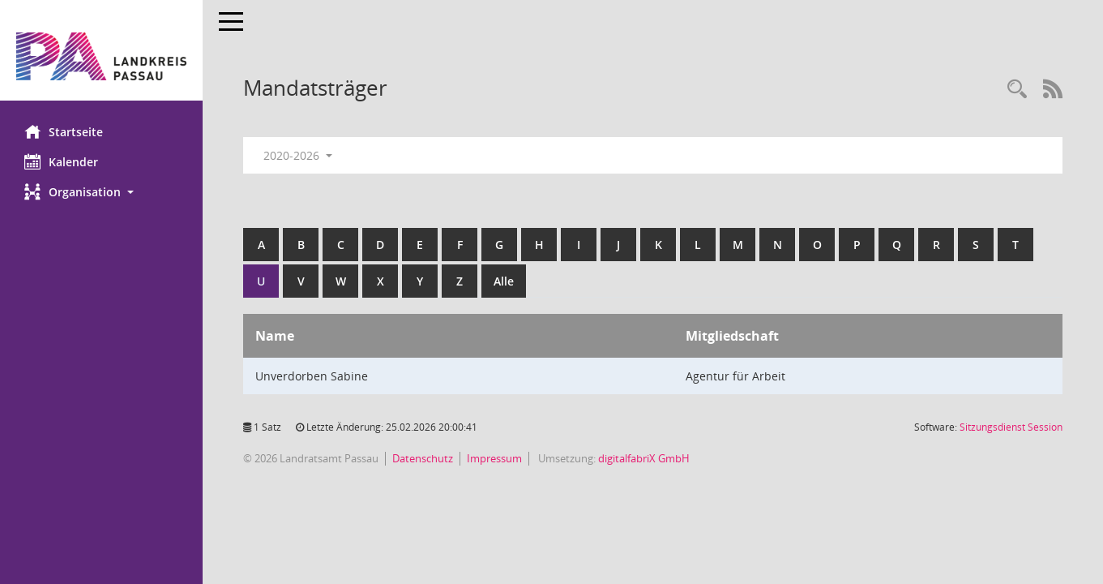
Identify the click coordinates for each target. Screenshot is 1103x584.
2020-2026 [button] (297, 155)
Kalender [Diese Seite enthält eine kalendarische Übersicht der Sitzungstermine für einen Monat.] (61, 161)
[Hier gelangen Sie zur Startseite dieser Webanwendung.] (101, 56)
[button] (101, 192)
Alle (504, 281)
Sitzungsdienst (1011, 427)
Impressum (494, 458)
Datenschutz (422, 458)
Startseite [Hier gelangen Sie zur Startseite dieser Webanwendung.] (63, 131)
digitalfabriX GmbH (644, 458)
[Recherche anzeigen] (1017, 89)
